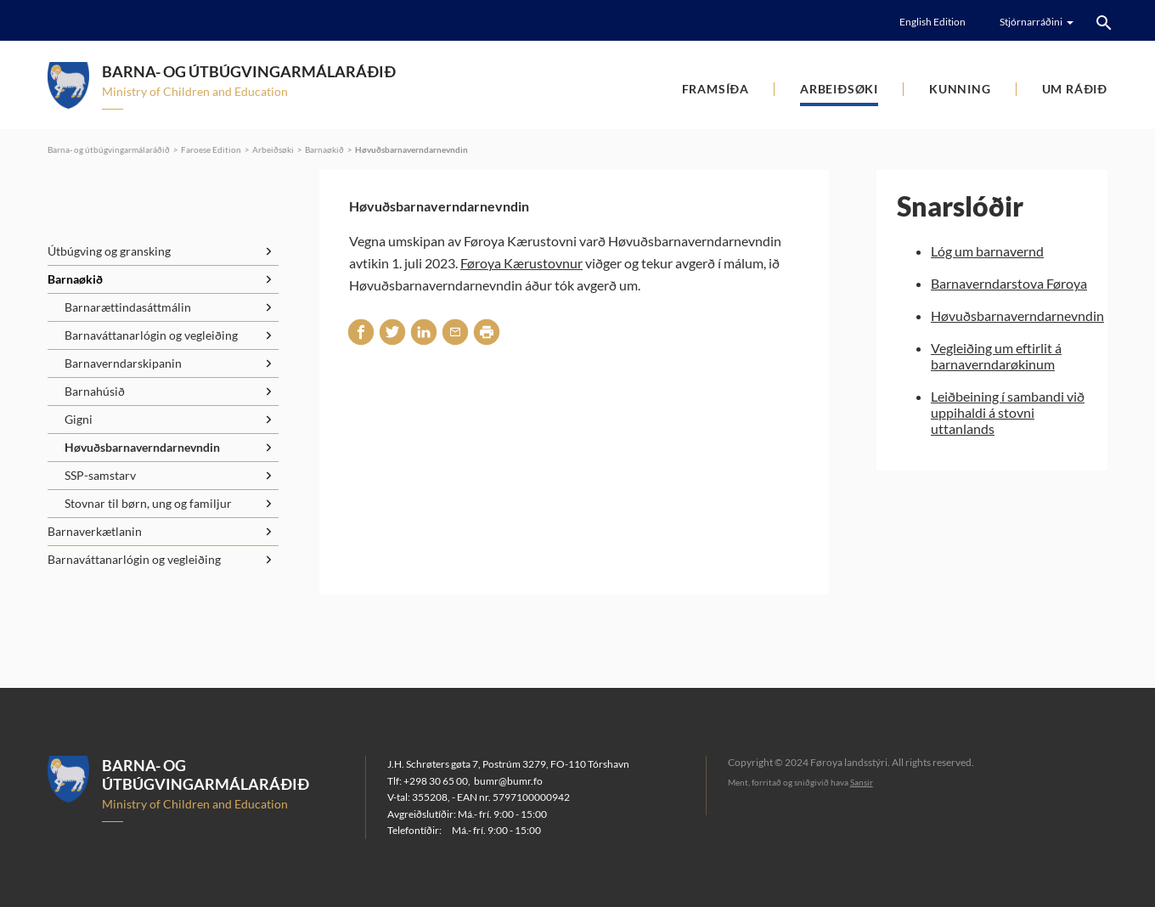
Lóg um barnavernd (987, 251)
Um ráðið (1074, 89)
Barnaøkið (324, 149)
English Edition (932, 21)
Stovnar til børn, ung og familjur (148, 503)
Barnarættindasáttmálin (128, 307)
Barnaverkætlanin (95, 531)
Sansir (861, 782)
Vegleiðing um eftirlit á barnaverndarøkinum (996, 356)
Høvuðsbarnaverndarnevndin (411, 149)
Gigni (79, 419)
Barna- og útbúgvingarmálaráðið (109, 149)
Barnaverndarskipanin (123, 363)
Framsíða (715, 89)
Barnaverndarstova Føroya (1009, 283)
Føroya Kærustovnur (521, 263)
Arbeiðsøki (839, 89)
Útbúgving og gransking (109, 251)
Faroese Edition (211, 149)
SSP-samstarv (100, 475)
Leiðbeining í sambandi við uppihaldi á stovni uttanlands (1008, 412)
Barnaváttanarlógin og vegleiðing (151, 335)
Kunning (960, 89)
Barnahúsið (95, 391)
